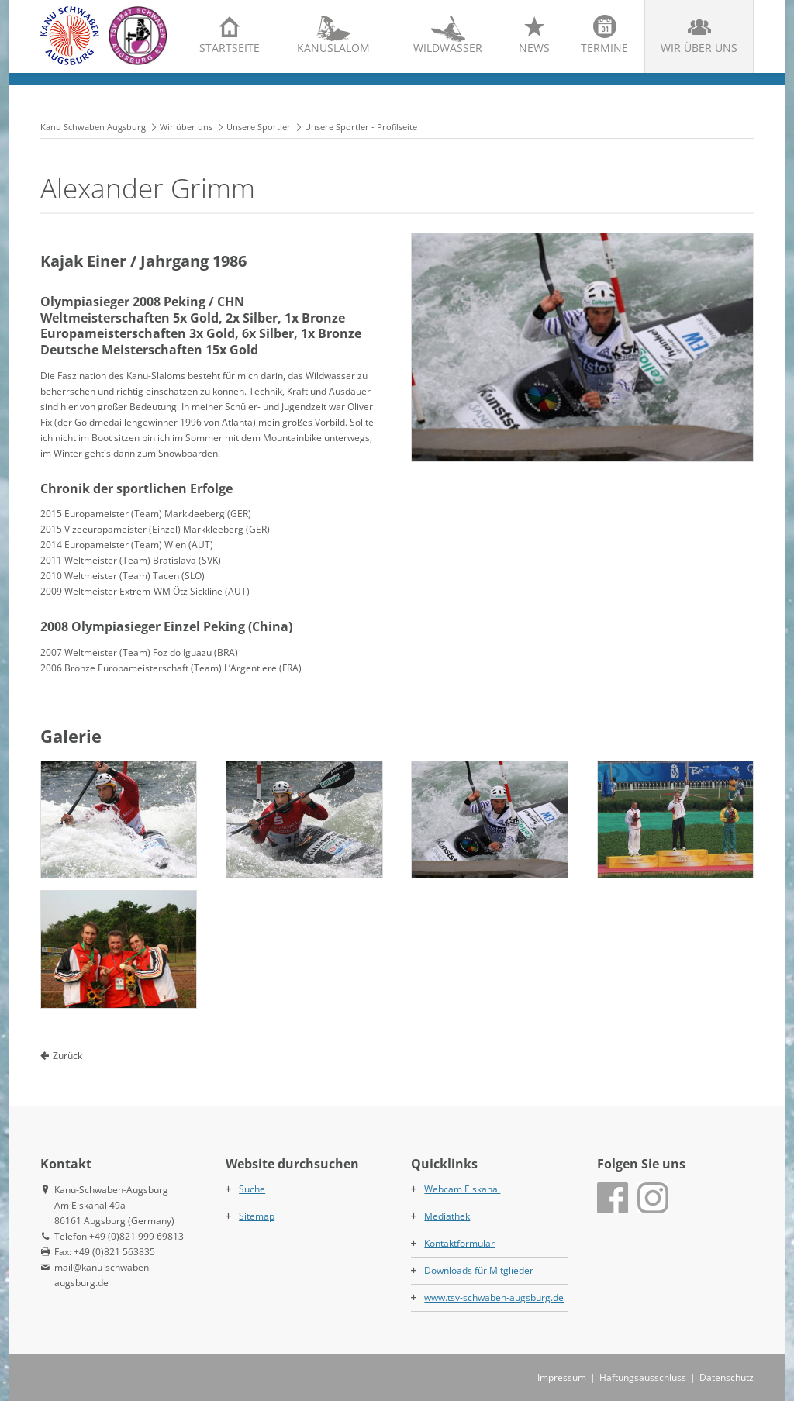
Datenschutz (726, 1377)
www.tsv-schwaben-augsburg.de (494, 1297)
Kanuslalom (333, 47)
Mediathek (447, 1216)
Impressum (561, 1377)
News (534, 47)
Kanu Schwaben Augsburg (93, 127)
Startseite (229, 47)
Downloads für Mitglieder (478, 1270)
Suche (252, 1189)
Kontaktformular (459, 1243)
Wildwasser (447, 47)
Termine (604, 47)
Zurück (67, 1055)
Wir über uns (699, 47)
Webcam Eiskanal (462, 1189)
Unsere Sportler (258, 127)
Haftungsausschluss (642, 1377)
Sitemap (256, 1216)
